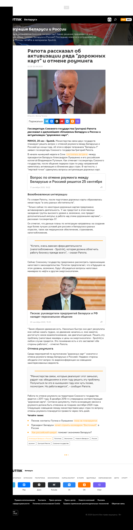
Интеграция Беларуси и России (40, 438)
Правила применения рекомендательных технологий (86, 503)
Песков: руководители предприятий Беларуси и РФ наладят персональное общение (64, 315)
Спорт (124, 478)
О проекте (7, 500)
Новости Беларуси (82, 438)
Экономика (68, 438)
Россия (94, 438)
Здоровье (91, 478)
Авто (116, 478)
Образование (105, 478)
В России (28, 478)
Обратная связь (118, 503)
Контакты (42, 500)
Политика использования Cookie (46, 503)
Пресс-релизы (55, 500)
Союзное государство (61, 443)
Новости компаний (86, 500)
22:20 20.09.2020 (35, 66)
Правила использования (25, 500)
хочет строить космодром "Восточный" (76, 425)
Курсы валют (68, 478)
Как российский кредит (44, 432)
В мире (80, 478)
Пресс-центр (70, 500)
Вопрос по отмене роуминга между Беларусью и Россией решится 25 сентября (66, 179)
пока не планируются (85, 420)
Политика (57, 438)
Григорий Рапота (44, 443)
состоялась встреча (76, 154)
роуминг (32, 443)
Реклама (101, 500)
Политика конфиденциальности (16, 503)
